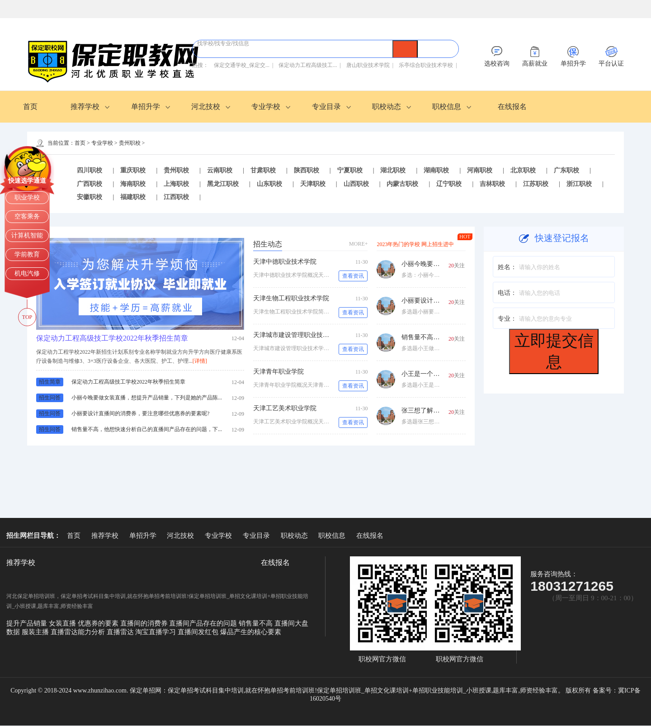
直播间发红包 (199, 632)
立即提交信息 (554, 351)
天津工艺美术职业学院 (284, 408)
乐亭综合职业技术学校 (426, 65)
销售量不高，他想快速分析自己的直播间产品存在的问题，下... (146, 430)
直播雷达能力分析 (79, 632)
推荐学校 (85, 106)
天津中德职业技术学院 (284, 262)
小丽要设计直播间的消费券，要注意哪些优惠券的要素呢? (140, 414)
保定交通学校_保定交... (241, 65)
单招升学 (145, 106)
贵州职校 (130, 143)
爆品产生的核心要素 (250, 632)
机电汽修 (27, 273)
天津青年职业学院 (278, 372)
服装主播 (36, 632)
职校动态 (386, 106)
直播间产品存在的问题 (204, 623)
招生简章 (50, 382)
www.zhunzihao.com (100, 691)
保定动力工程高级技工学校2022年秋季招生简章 (112, 338)
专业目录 (326, 106)
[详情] (200, 361)
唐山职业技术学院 (368, 65)
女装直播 (63, 623)
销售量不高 (256, 623)
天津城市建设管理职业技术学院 (297, 335)
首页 (30, 106)
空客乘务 (27, 216)
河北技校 (205, 106)
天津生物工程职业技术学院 (291, 298)
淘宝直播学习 (156, 632)
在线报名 (512, 106)
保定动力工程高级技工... (307, 65)
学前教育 (27, 254)
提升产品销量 (27, 623)
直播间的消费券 (145, 623)
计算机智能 (27, 235)
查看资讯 (353, 276)
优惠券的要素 (99, 623)
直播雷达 (121, 632)
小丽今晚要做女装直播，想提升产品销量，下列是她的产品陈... (146, 398)
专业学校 (265, 106)
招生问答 (50, 398)
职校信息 (446, 106)
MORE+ (358, 244)
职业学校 (27, 197)
